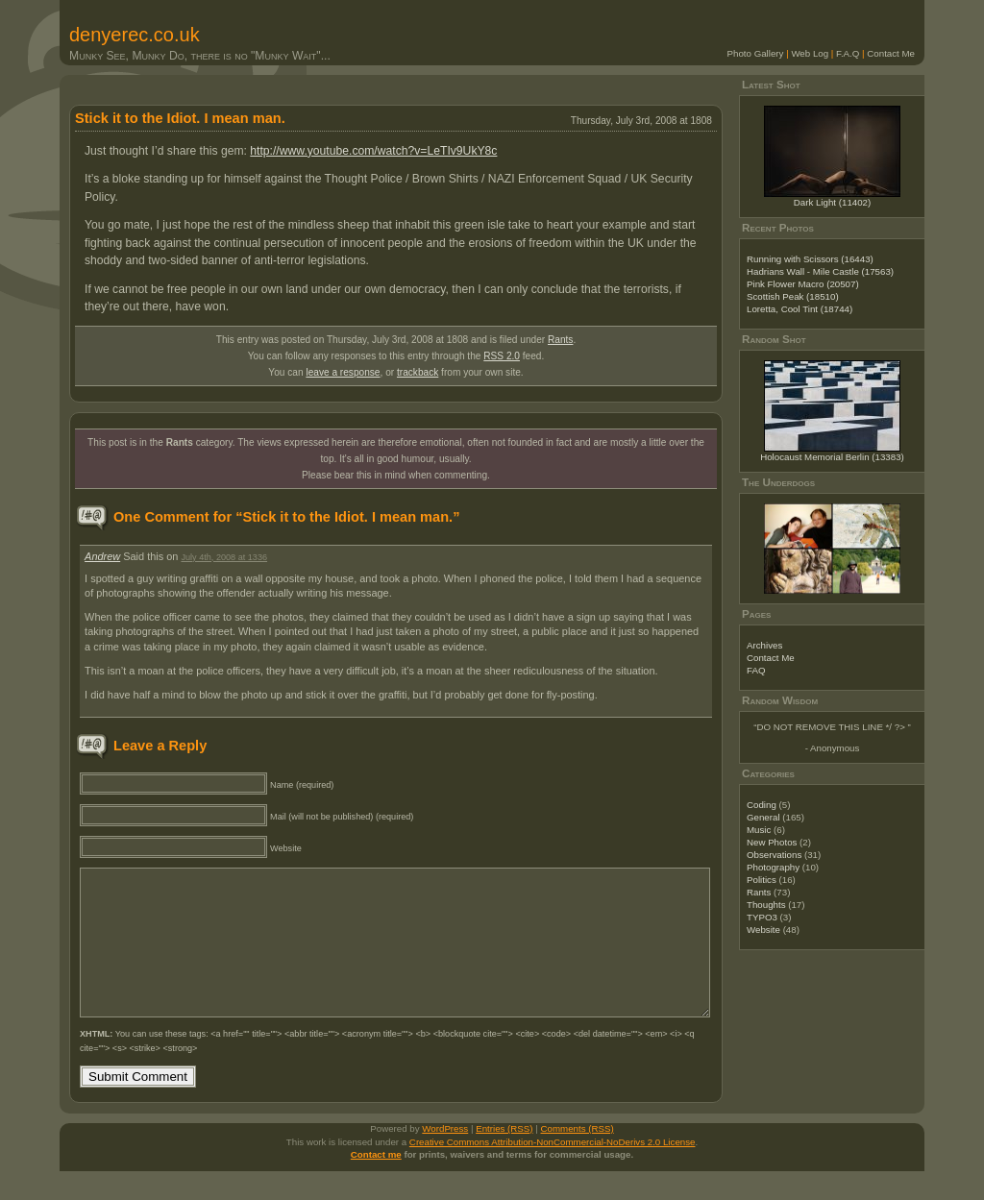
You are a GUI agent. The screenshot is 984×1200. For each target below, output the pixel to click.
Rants (560, 339)
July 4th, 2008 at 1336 (224, 557)
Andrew (102, 556)
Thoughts (766, 904)
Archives (764, 645)
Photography (773, 867)
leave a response (343, 372)
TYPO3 (762, 917)
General (763, 817)
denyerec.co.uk (134, 34)
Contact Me (891, 53)
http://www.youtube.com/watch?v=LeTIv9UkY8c (373, 151)
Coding (761, 804)
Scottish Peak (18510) (793, 296)
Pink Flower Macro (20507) (803, 284)
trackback (417, 372)
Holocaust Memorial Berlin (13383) (832, 457)
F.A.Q (847, 53)
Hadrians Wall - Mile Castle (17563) (820, 271)
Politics (761, 879)
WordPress (445, 1157)
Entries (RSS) (504, 1157)
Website (763, 929)
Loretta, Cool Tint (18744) (799, 309)
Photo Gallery (755, 53)
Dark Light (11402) (833, 202)
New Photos (772, 842)
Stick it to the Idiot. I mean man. (180, 118)
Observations (774, 854)
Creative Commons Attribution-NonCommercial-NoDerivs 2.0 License (552, 1170)
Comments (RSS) (577, 1157)
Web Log (809, 53)
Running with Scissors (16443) (810, 259)
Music (759, 829)
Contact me (376, 1183)
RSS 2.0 (501, 356)
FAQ (756, 670)
